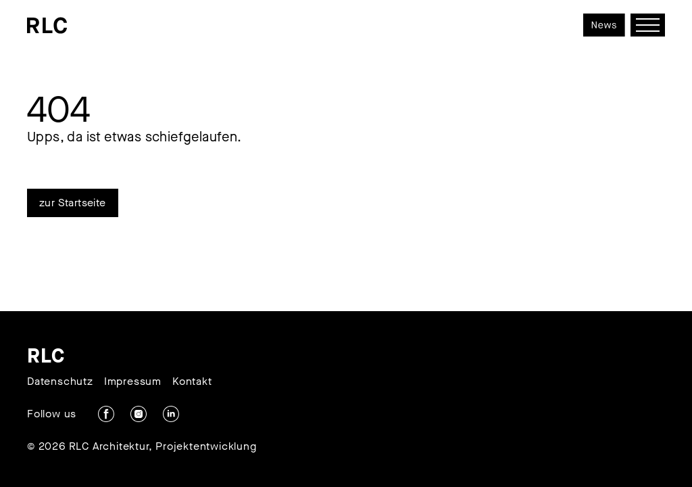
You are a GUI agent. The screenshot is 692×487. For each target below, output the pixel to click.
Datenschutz (60, 381)
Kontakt (192, 381)
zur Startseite (72, 202)
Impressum (133, 381)
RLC (46, 356)
